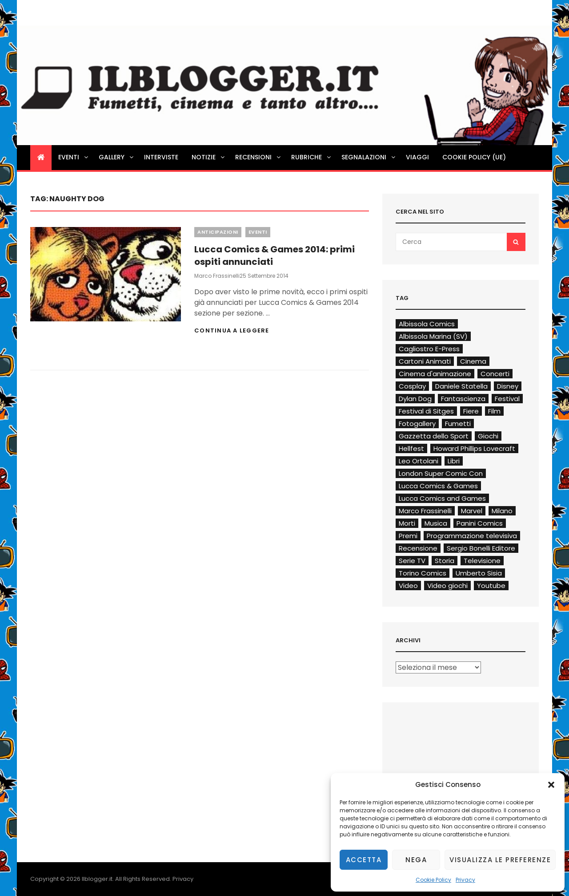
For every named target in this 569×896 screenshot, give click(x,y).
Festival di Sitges (426, 411)
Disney (507, 386)
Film (494, 411)
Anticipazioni (217, 231)
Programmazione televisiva (472, 535)
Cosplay (412, 386)
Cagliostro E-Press (429, 348)
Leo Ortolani (418, 461)
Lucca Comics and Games (442, 498)
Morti (407, 523)
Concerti (495, 373)
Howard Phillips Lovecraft (474, 448)
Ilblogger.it (97, 879)
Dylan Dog (415, 398)
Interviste (161, 157)
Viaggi (417, 157)
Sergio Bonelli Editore (481, 548)
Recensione (418, 548)
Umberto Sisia (479, 573)
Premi (408, 535)
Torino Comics (422, 573)
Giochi (488, 436)
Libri (454, 461)
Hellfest (411, 448)
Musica (436, 523)
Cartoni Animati (425, 361)
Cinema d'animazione (435, 373)
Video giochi (447, 585)
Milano (502, 510)
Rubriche (311, 157)
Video (408, 585)
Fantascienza (463, 398)
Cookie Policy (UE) (474, 157)
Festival (507, 398)
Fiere (471, 411)
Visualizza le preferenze (500, 859)
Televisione (482, 560)
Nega (416, 859)
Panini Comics (480, 523)
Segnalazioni (369, 157)
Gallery (117, 157)
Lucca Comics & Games (438, 486)
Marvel (471, 510)
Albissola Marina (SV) (433, 336)
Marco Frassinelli (217, 276)
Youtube (491, 585)
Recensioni (258, 157)
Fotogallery (417, 423)
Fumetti (458, 423)
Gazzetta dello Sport (434, 436)
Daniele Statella (461, 386)
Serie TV (412, 560)
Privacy (465, 880)
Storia (444, 560)
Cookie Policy (433, 880)
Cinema (473, 361)
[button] (551, 784)
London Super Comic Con (441, 473)
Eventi (73, 157)
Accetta (364, 859)
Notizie (209, 157)
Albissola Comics (427, 323)
